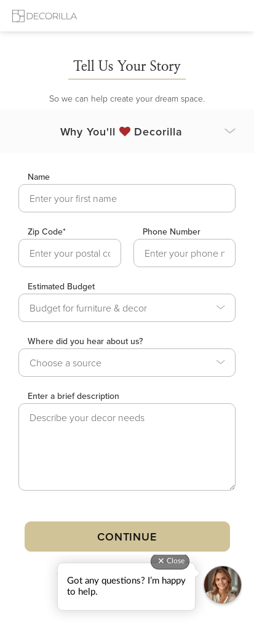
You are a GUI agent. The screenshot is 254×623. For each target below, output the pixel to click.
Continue (127, 536)
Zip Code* (47, 231)
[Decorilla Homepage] (44, 15)
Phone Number (171, 231)
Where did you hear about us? (85, 341)
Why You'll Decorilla (121, 131)
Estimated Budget (61, 286)
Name (39, 176)
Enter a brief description (73, 395)
